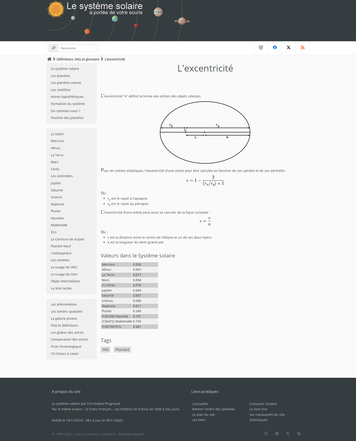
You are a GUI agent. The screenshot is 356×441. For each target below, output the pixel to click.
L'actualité (200, 404)
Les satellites (61, 90)
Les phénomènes (64, 304)
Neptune (57, 204)
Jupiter (56, 183)
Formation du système (68, 104)
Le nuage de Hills (64, 267)
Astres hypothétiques (67, 96)
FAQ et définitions (64, 325)
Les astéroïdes (62, 176)
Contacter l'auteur (263, 404)
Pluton (56, 211)
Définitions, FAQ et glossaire (78, 59)
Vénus (55, 148)
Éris (54, 232)
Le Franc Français (98, 409)
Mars (55, 162)
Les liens (198, 420)
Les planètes (60, 76)
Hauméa (57, 218)
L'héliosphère (61, 253)
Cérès (55, 169)
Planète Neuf (61, 246)
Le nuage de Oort (64, 274)
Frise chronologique (66, 346)
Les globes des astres (67, 332)
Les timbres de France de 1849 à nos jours (147, 409)
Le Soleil (57, 134)
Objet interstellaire (65, 281)
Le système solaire (65, 68)
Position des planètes (67, 118)
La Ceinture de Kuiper (68, 239)
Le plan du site (203, 414)
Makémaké (59, 225)
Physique (122, 349)
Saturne (57, 190)
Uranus (56, 197)
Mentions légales (132, 434)
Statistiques (258, 420)
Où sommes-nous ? (65, 111)
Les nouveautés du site (267, 414)
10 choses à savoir (65, 353)
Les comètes (60, 260)
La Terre (57, 155)
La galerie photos (64, 318)
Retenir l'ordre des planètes (213, 409)
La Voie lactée (61, 288)
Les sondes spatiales (66, 311)
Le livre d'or (258, 409)
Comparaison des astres (69, 339)
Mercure (57, 141)
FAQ (105, 349)
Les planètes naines (66, 82)
